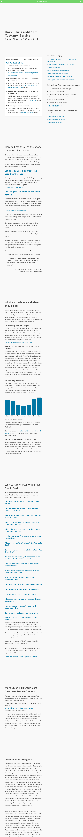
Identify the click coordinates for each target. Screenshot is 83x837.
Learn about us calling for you (14, 187)
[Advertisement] (23, 130)
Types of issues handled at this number (59, 77)
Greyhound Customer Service (56, 119)
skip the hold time (27, 113)
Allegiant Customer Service (55, 116)
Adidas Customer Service (54, 122)
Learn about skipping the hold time (16, 211)
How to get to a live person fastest (58, 71)
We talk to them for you (15, 73)
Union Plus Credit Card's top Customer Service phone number (61, 60)
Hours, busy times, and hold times (57, 74)
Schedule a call (12, 75)
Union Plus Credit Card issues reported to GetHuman (21, 657)
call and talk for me (26, 431)
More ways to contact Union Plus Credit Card (61, 80)
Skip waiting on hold (31, 73)
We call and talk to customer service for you (60, 64)
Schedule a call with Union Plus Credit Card (18, 342)
